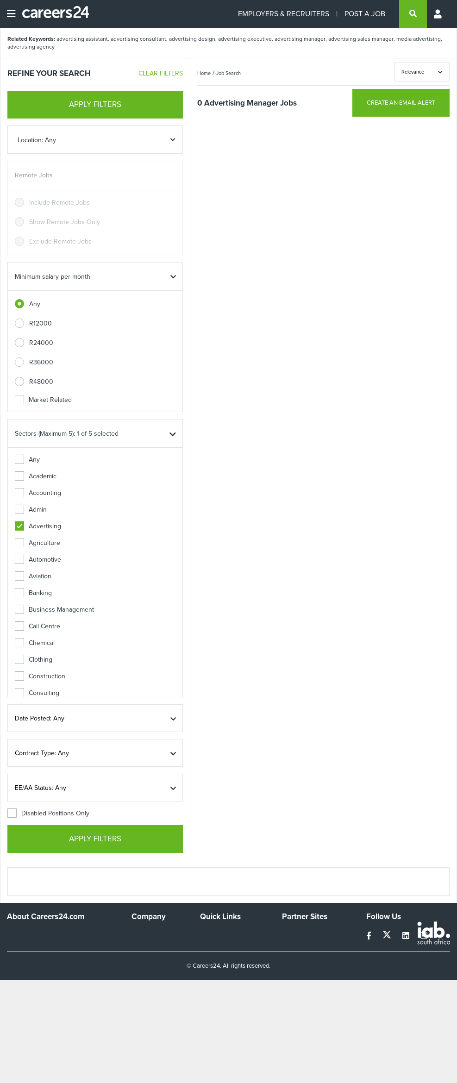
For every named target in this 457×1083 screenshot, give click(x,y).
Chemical (35, 643)
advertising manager (300, 39)
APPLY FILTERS (95, 104)
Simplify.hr (296, 934)
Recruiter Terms (222, 992)
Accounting (38, 493)
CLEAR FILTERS (160, 73)
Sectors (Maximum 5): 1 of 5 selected (67, 433)
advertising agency (31, 47)
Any (34, 304)
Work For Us (149, 934)
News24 (294, 947)
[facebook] (369, 936)
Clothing (33, 659)
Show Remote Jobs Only (64, 222)
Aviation (33, 576)
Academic (35, 476)
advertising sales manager (361, 39)
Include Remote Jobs (59, 202)
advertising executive (245, 39)
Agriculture (37, 543)
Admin (31, 509)
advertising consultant (138, 39)
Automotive (38, 559)
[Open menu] (11, 14)
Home (204, 73)
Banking (33, 593)
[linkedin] (406, 936)
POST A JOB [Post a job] (364, 13)
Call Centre (37, 626)
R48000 (41, 382)
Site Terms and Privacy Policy (232, 963)
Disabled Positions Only (48, 813)
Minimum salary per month (52, 277)
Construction (40, 676)
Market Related (43, 400)
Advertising (38, 526)
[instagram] (423, 936)
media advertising (418, 39)
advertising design (192, 39)
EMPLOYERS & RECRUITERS (283, 13)
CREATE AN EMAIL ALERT (401, 102)
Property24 (298, 959)
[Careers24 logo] (52, 14)
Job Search (228, 73)
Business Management (54, 609)
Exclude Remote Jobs (60, 241)
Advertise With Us (157, 947)
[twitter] (387, 936)
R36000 (41, 362)
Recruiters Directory (229, 934)
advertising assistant (82, 39)
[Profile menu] (438, 13)
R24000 (41, 343)
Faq (205, 1005)
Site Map (212, 947)
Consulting (37, 693)
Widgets (211, 980)
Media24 (294, 972)
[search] (413, 14)
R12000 (40, 323)
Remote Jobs (34, 175)
